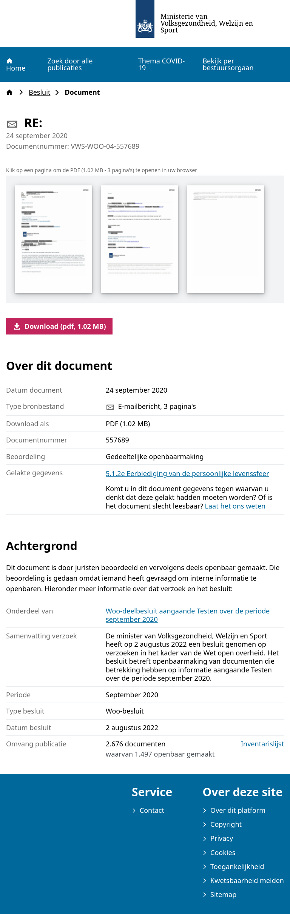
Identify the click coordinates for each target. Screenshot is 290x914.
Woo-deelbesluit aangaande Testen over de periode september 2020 (188, 615)
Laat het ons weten (235, 505)
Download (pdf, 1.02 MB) (59, 326)
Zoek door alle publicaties (70, 64)
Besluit (42, 92)
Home (15, 64)
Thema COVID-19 (161, 64)
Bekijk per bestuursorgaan (227, 64)
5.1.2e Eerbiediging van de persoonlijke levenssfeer (187, 473)
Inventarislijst (262, 744)
